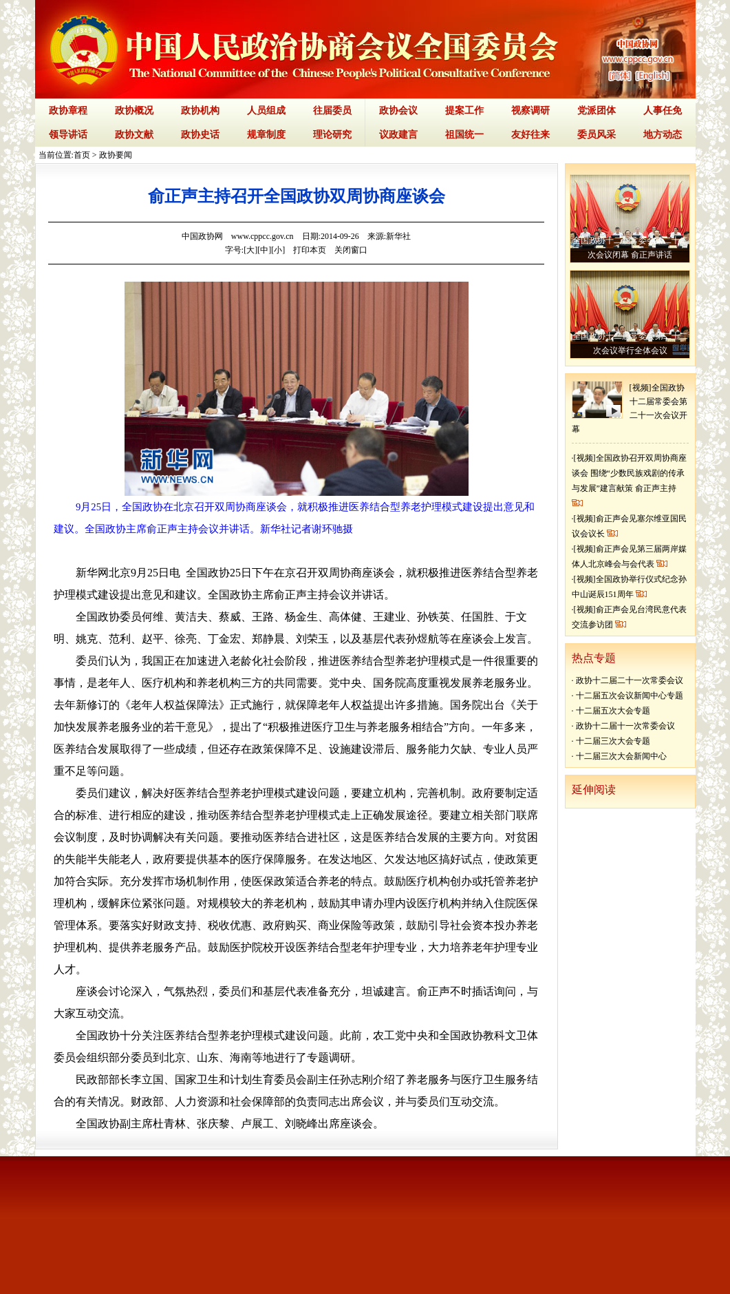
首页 (82, 155)
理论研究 (332, 134)
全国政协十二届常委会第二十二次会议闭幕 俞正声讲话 (630, 248)
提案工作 (464, 110)
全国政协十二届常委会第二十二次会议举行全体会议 (630, 343)
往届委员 (332, 110)
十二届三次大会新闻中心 (621, 756)
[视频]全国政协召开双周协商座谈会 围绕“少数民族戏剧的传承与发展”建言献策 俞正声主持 (629, 473)
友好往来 (530, 134)
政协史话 (200, 134)
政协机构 (200, 110)
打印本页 (309, 250)
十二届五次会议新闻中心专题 (629, 695)
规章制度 (266, 134)
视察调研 (530, 110)
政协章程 (68, 110)
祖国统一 (464, 134)
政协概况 (134, 110)
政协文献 (134, 134)
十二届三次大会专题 (613, 741)
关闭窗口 (350, 250)
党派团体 (596, 110)
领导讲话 (68, 134)
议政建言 (398, 134)
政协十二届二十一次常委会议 (629, 680)
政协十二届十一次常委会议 (625, 726)
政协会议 (398, 110)
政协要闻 (115, 155)
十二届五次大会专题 (613, 711)
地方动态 (662, 134)
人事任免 (662, 110)
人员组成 (266, 110)
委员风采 (596, 134)
